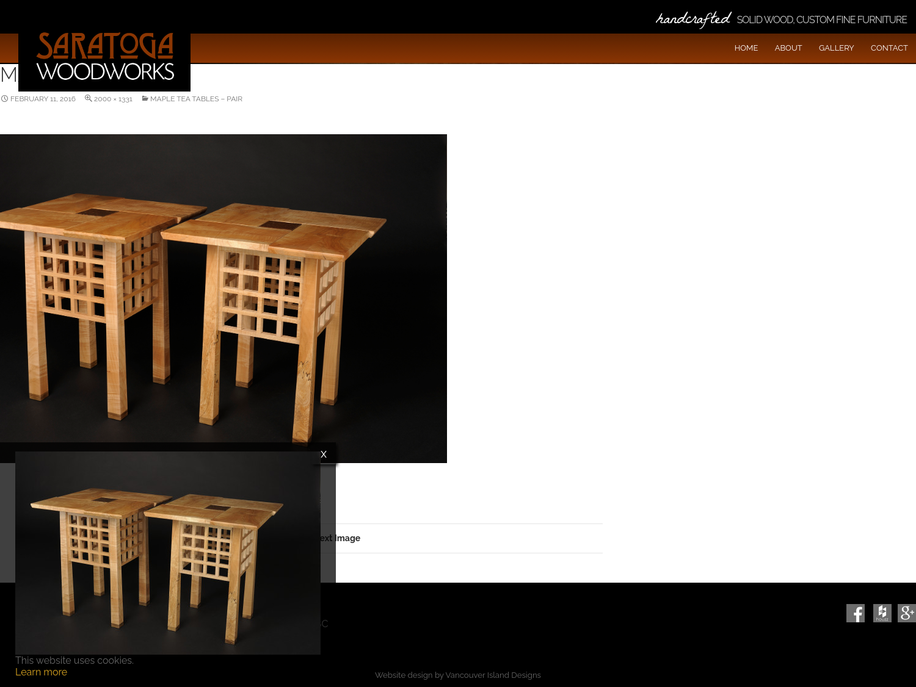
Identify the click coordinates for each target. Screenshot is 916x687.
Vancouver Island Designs (493, 675)
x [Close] (324, 453)
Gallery (836, 47)
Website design (403, 675)
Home (746, 47)
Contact (889, 47)
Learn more (41, 672)
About (788, 47)
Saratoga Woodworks (104, 54)
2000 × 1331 (113, 99)
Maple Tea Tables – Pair (196, 99)
